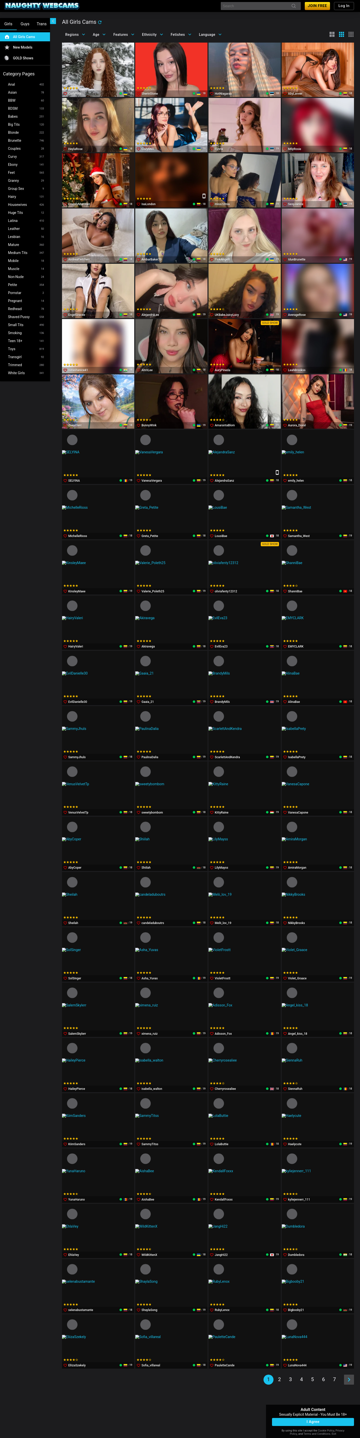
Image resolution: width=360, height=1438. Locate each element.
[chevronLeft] (53, 21)
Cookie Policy (326, 1430)
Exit (334, 1433)
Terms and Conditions (317, 1433)
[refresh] (99, 22)
